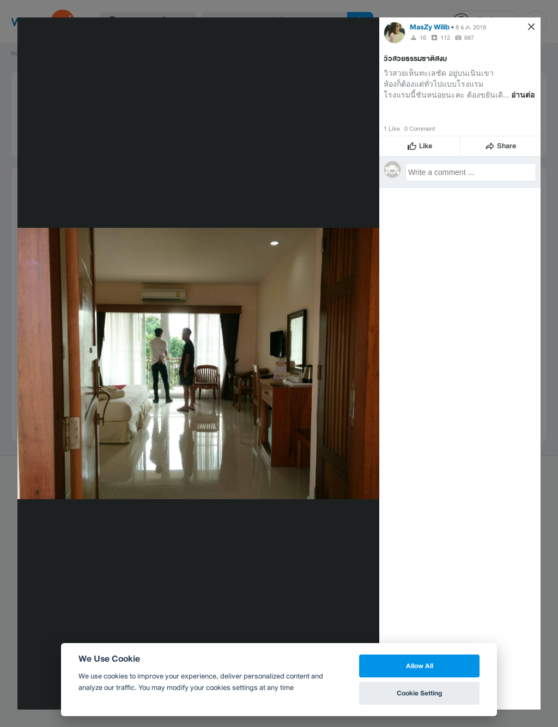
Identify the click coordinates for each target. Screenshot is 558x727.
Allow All (419, 666)
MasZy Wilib (430, 27)
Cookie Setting (419, 693)
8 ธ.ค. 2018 (471, 27)
